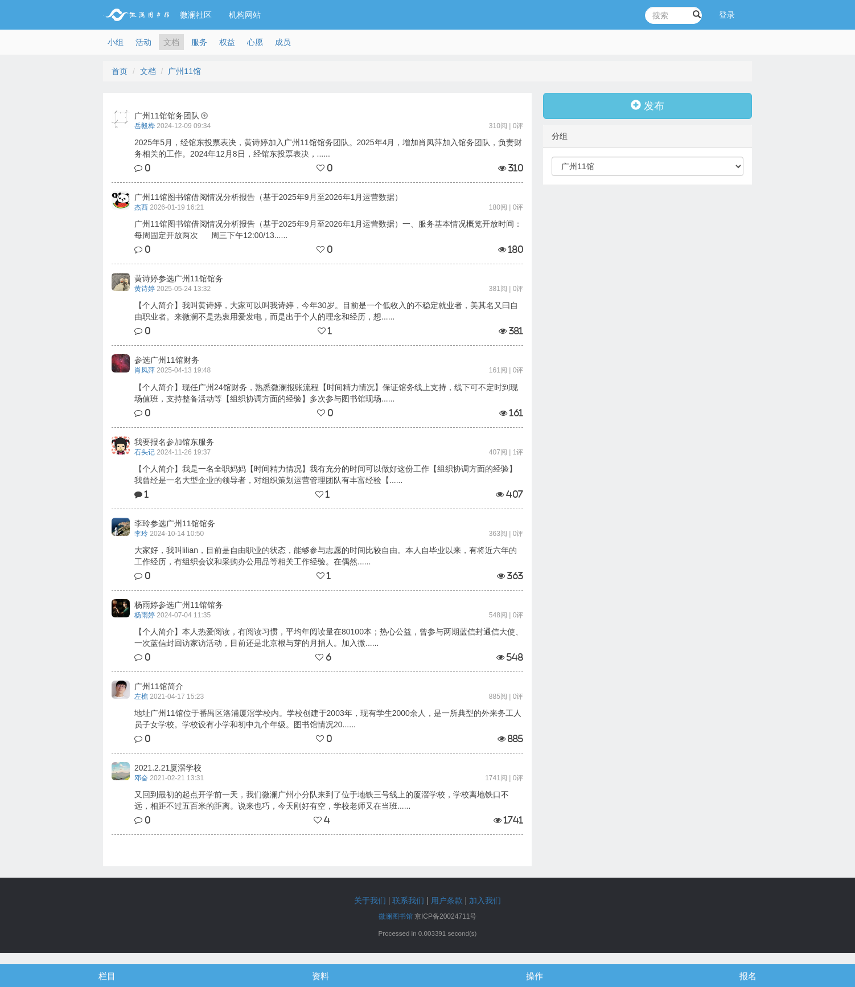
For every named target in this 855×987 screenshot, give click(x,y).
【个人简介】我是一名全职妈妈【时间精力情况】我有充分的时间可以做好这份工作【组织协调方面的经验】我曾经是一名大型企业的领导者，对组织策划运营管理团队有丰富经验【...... (325, 474)
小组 (116, 42)
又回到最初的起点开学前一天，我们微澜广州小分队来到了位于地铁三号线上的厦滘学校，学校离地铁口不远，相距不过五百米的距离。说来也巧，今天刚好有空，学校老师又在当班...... (321, 800)
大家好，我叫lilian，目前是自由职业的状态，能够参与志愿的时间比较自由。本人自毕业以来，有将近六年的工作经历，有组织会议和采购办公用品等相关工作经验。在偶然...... (325, 556)
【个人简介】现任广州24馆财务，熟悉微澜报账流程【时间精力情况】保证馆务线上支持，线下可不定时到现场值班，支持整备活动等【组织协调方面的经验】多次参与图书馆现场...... (326, 393)
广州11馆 (184, 71)
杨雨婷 (144, 615)
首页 (120, 71)
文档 (171, 42)
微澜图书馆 (396, 916)
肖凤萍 (144, 370)
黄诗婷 (144, 289)
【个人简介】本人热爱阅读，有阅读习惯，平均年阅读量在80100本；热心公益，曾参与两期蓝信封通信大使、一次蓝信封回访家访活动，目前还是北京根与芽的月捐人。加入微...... (328, 637)
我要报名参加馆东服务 (174, 442)
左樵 (141, 697)
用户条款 (447, 900)
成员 (283, 42)
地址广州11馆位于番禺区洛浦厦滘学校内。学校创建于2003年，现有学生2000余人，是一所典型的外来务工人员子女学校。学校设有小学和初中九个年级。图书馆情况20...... (327, 718)
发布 (647, 106)
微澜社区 (196, 14)
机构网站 (245, 14)
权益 (227, 42)
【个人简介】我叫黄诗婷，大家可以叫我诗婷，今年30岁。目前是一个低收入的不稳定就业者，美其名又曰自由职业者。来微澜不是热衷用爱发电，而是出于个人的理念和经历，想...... (326, 311)
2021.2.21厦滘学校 (168, 767)
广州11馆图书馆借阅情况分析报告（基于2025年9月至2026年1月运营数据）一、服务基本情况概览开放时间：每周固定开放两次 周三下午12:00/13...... (328, 229)
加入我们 (485, 900)
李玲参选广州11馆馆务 (174, 523)
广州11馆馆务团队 (166, 115)
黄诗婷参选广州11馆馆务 (178, 278)
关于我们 (370, 900)
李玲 (141, 534)
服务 (199, 42)
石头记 (144, 452)
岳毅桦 (144, 126)
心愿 (255, 42)
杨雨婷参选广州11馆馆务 (178, 604)
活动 (143, 42)
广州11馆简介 (158, 686)
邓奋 (141, 778)
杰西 (141, 207)
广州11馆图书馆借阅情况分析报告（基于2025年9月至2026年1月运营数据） (268, 197)
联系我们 (408, 900)
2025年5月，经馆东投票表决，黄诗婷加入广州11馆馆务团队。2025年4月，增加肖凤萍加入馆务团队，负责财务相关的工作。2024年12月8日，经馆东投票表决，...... (328, 148)
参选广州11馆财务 (166, 360)
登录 (727, 14)
